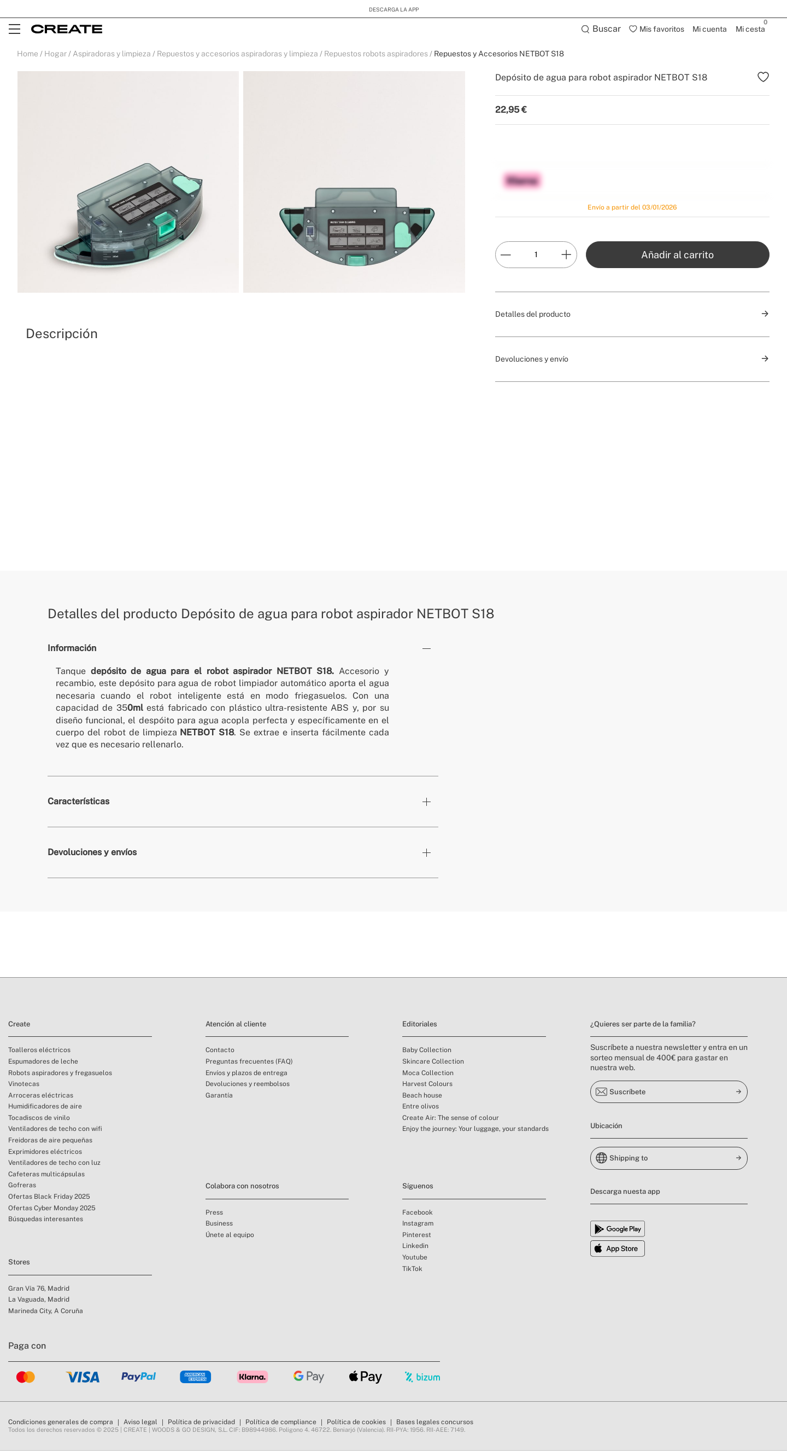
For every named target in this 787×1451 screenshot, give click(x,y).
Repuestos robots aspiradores (376, 54)
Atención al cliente (235, 1025)
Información (72, 649)
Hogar (55, 54)
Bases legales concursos (434, 1423)
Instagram (417, 1224)
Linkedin (415, 1247)
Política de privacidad (201, 1423)
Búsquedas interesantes (45, 1220)
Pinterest (416, 1236)
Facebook (417, 1213)
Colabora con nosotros (242, 1187)
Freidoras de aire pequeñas (50, 1141)
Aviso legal (140, 1423)
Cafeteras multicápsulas (46, 1175)
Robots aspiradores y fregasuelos (60, 1074)
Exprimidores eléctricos (45, 1153)
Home (27, 54)
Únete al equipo (229, 1236)
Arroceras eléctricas (40, 1096)
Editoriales (419, 1025)
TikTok (412, 1270)
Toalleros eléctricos (39, 1051)
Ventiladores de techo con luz (54, 1164)
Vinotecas (23, 1085)
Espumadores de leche (43, 1062)
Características (78, 802)
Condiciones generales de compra (60, 1423)
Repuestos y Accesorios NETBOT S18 (499, 54)
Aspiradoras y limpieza (112, 54)
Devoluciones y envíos (92, 853)
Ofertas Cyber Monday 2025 (52, 1209)
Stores (19, 1263)
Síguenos (417, 1187)
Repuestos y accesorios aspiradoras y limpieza (237, 54)
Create (19, 1025)
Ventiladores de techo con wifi (55, 1130)
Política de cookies (356, 1423)
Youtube (414, 1258)
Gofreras (22, 1186)
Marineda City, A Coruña (45, 1312)
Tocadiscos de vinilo (39, 1119)
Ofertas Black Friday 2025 (49, 1198)
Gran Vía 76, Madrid (38, 1289)
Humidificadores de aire (45, 1107)
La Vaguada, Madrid (38, 1300)
